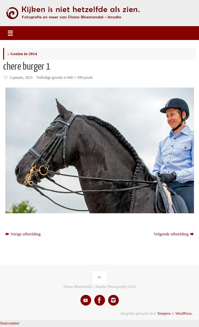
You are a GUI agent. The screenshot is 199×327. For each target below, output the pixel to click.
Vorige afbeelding (23, 234)
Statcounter (9, 323)
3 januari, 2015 (21, 77)
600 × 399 (75, 77)
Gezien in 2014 (22, 53)
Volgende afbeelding (174, 234)
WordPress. (184, 313)
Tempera (163, 313)
